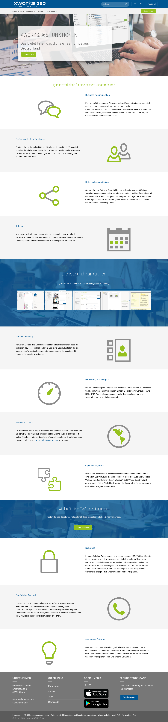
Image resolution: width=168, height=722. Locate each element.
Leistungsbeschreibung (39, 715)
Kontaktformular (20, 703)
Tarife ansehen (83, 528)
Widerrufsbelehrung (106, 715)
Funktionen (18, 11)
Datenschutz (56, 715)
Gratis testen (148, 11)
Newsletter (126, 715)
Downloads (51, 11)
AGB (26, 715)
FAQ (118, 715)
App (134, 715)
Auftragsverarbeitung (87, 715)
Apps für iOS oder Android (47, 440)
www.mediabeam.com (23, 699)
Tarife (40, 11)
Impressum (17, 715)
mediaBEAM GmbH (36, 718)
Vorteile (30, 11)
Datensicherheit (70, 715)
